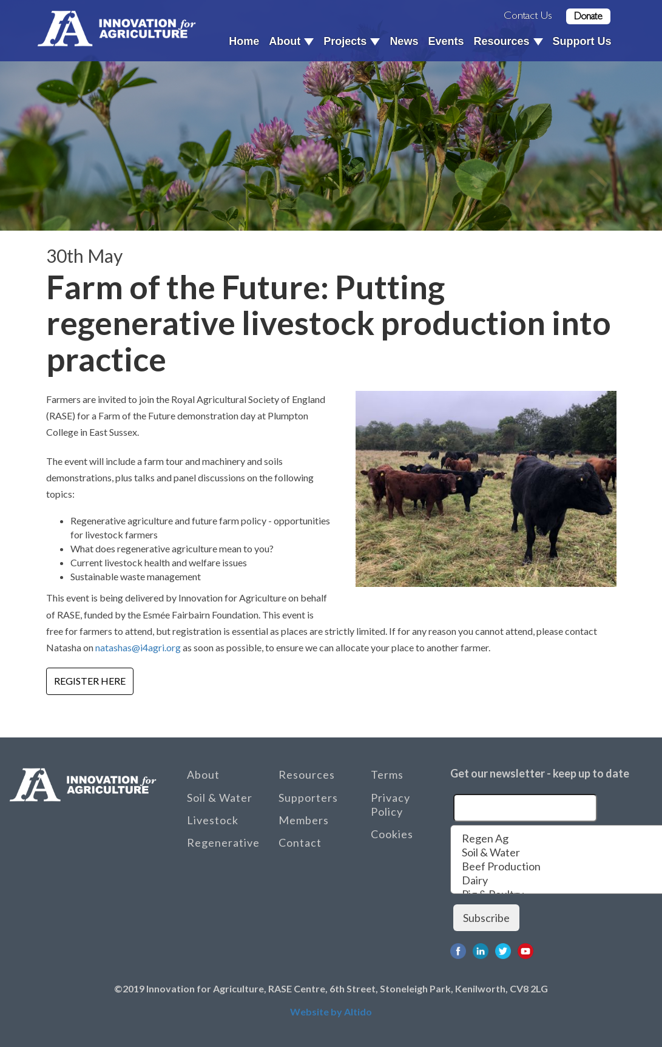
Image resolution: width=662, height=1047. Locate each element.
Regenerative (223, 842)
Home (244, 41)
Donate (588, 16)
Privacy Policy (390, 804)
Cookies (392, 834)
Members (304, 820)
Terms (387, 774)
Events (446, 41)
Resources (307, 774)
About (203, 774)
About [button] (291, 41)
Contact (300, 842)
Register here (90, 680)
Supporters (308, 797)
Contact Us (528, 15)
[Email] (525, 808)
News (404, 41)
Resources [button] (507, 41)
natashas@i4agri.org (138, 647)
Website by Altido (331, 1011)
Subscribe (486, 917)
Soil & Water (219, 797)
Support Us (582, 41)
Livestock (212, 820)
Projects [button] (351, 41)
